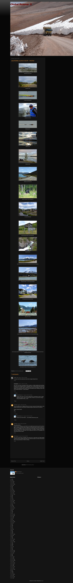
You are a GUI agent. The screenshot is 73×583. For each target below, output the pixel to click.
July (11, 510)
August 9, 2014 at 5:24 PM (22, 423)
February (11, 481)
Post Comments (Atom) (30, 464)
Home (28, 461)
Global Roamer (19, 471)
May (11, 486)
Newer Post (13, 461)
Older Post (42, 461)
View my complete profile (19, 473)
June (11, 495)
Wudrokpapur (16, 436)
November (12, 491)
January (11, 565)
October (11, 482)
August (11, 485)
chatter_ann (16, 377)
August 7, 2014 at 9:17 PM (22, 404)
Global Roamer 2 (21, 4)
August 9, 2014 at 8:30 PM (23, 436)
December (12, 514)
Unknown (15, 404)
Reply (15, 380)
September (12, 484)
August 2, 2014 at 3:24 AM (22, 377)
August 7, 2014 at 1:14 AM (22, 383)
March (11, 480)
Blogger (42, 580)
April (11, 479)
